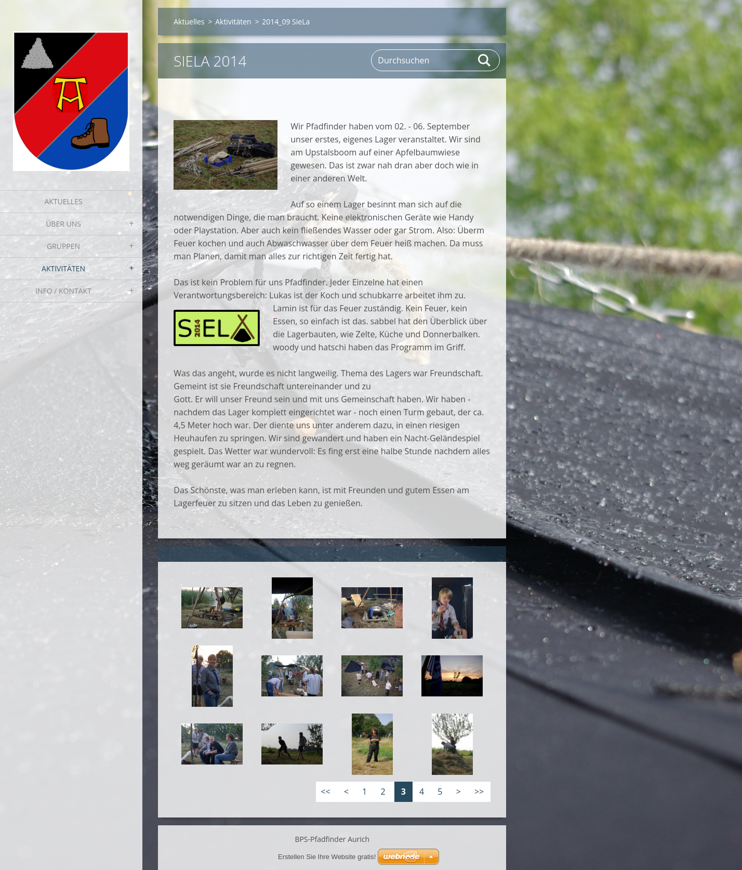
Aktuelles (63, 201)
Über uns (63, 224)
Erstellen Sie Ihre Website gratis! (327, 857)
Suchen (485, 60)
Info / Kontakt (63, 291)
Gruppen (63, 246)
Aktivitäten (63, 268)
